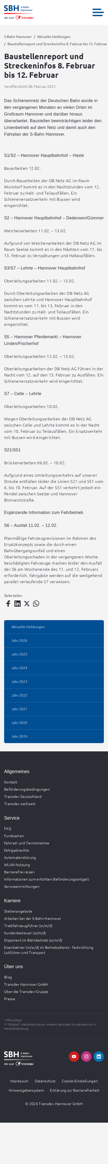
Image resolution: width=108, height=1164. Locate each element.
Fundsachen (14, 835)
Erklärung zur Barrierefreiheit (74, 1090)
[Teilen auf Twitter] (27, 603)
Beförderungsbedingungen (27, 789)
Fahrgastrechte (16, 850)
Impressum (19, 1080)
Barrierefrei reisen (19, 871)
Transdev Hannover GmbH (26, 984)
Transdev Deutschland (22, 796)
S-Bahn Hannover (18, 36)
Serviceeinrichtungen (21, 886)
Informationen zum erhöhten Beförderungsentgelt (46, 879)
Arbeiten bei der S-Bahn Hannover (32, 918)
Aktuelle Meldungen (53, 36)
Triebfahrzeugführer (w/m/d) (28, 925)
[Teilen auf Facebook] (8, 603)
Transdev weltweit (19, 803)
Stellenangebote (18, 911)
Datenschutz (45, 1080)
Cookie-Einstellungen (80, 1080)
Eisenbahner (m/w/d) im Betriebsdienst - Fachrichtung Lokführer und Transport (48, 950)
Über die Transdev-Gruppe (26, 991)
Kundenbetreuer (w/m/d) (25, 932)
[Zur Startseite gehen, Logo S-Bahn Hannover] (19, 12)
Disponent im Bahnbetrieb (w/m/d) (33, 940)
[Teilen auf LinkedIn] (17, 603)
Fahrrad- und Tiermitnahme (26, 842)
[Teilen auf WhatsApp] (36, 603)
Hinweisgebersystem (26, 1090)
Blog (8, 977)
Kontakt (10, 781)
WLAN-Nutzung (17, 864)
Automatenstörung (20, 857)
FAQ (7, 828)
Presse (9, 998)
